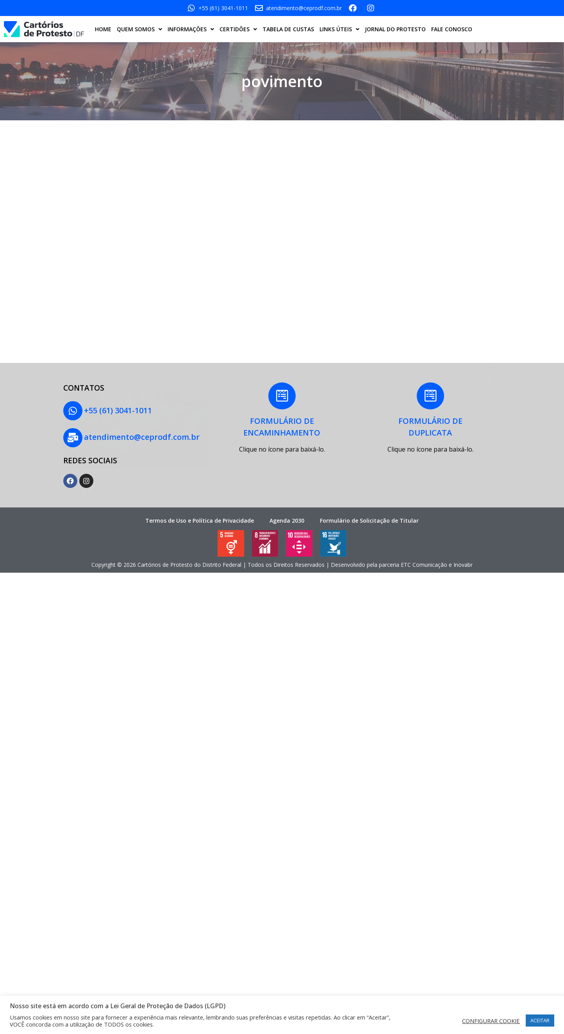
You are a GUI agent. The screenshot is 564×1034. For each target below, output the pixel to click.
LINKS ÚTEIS (339, 29)
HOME (103, 29)
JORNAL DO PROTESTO (395, 29)
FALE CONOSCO (451, 29)
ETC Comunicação (424, 554)
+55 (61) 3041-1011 (113, 407)
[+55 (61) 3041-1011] (70, 408)
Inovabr (463, 554)
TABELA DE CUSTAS (288, 29)
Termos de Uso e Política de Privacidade (199, 510)
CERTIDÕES (238, 29)
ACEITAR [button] (540, 1020)
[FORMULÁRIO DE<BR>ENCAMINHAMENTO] (282, 398)
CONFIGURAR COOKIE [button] (491, 1021)
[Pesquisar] (497, 305)
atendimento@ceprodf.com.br (137, 429)
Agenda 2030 (287, 510)
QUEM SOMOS (139, 29)
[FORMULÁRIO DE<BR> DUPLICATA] (430, 398)
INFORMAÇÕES (191, 29)
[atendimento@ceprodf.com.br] (70, 430)
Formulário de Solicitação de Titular (369, 510)
